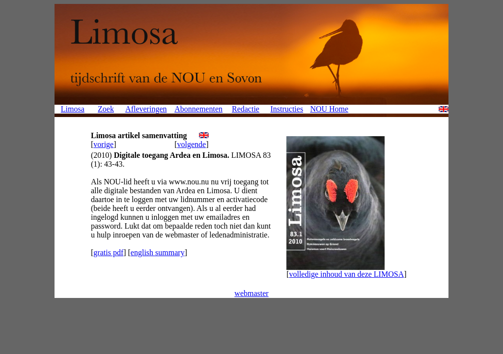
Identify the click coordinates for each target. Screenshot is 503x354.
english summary (158, 252)
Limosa (72, 109)
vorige (103, 144)
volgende (191, 144)
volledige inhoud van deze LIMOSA (346, 274)
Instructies (286, 109)
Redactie (245, 109)
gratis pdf (108, 252)
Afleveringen (146, 109)
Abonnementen (198, 109)
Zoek (106, 109)
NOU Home (329, 109)
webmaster (251, 293)
